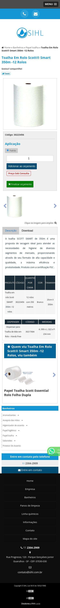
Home (30, 480)
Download (27, 230)
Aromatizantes (11, 415)
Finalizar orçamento (20, 184)
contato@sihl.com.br (30, 572)
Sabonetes (10, 440)
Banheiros (8, 408)
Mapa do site (30, 538)
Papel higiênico (12, 430)
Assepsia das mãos (13, 420)
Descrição (10, 230)
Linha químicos (30, 513)
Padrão (11, 150)
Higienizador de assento (16, 425)
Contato (30, 530)
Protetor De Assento (12, 445)
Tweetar (6, 73)
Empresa (30, 489)
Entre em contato (30, 470)
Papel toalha (11, 435)
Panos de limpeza (30, 505)
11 (30, 463)
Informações (30, 522)
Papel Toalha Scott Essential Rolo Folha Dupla (26, 392)
